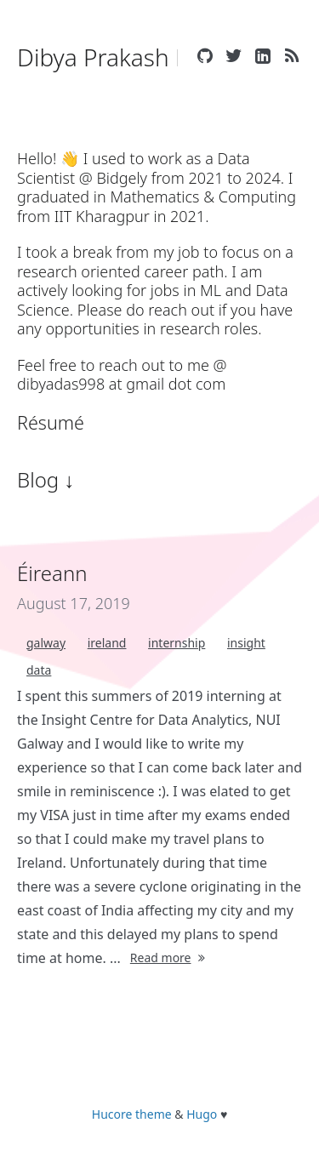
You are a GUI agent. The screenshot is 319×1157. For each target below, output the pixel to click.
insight (246, 643)
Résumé (50, 422)
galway (46, 643)
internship (176, 643)
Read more (169, 957)
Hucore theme (132, 1114)
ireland (107, 643)
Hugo (201, 1114)
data (38, 670)
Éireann (52, 573)
